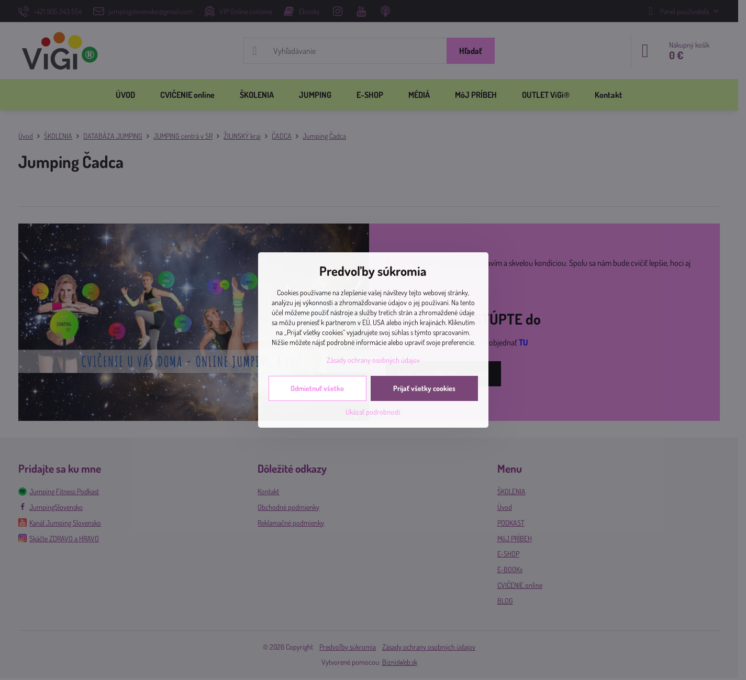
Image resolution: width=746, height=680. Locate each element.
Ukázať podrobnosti (373, 411)
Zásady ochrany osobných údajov (373, 359)
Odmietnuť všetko (317, 388)
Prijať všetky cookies (424, 388)
